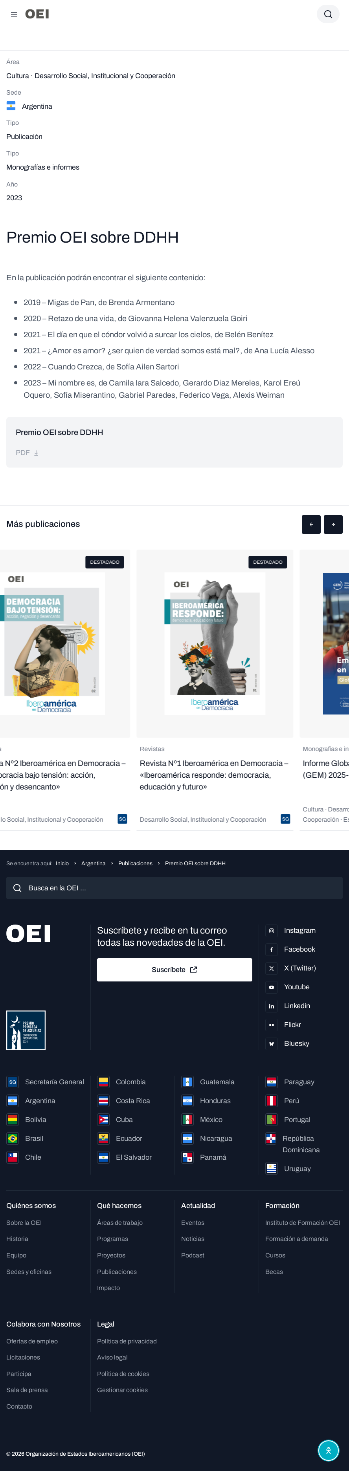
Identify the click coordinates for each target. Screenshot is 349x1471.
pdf (27, 453)
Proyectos (111, 1255)
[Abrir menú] (14, 14)
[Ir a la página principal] (37, 14)
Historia (17, 1238)
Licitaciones (23, 1357)
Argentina (93, 863)
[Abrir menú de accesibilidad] (329, 1451)
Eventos (192, 1222)
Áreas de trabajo (120, 1222)
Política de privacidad (127, 1341)
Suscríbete (175, 970)
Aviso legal (112, 1357)
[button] (311, 524)
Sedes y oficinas (28, 1271)
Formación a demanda (296, 1238)
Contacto (19, 1406)
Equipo (16, 1255)
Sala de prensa (27, 1390)
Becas (274, 1271)
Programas (112, 1238)
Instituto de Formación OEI (302, 1222)
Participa (18, 1373)
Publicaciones (135, 863)
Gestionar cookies (122, 1390)
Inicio (62, 863)
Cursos (275, 1255)
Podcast (192, 1255)
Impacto (108, 1288)
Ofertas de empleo (32, 1341)
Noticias (192, 1238)
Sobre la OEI (24, 1222)
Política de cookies (123, 1373)
